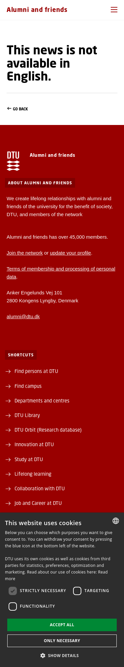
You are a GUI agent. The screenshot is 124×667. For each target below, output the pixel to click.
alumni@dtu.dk (23, 316)
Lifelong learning (33, 474)
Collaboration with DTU (40, 488)
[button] (114, 9)
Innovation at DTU (34, 444)
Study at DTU (29, 459)
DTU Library (27, 415)
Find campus (28, 386)
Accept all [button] (62, 625)
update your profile (70, 253)
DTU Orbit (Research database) (48, 430)
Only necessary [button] (62, 640)
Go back (62, 109)
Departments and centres (42, 400)
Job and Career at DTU (38, 503)
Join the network (25, 253)
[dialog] (62, 590)
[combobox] (115, 520)
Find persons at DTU (36, 371)
